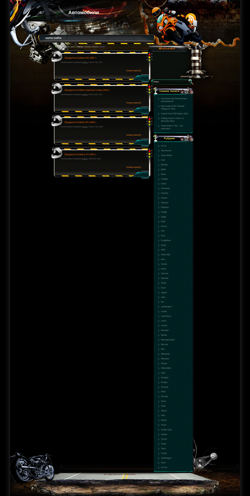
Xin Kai (164, 467)
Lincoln (164, 325)
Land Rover (166, 316)
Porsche (164, 387)
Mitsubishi (165, 354)
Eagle (163, 217)
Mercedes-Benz (168, 340)
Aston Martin (166, 155)
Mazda (164, 335)
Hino (163, 259)
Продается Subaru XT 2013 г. (81, 154)
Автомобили (83, 12)
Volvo (163, 463)
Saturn (164, 411)
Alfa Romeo (166, 150)
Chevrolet (165, 188)
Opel (163, 373)
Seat (163, 415)
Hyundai (164, 278)
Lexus (163, 321)
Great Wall (165, 254)
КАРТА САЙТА (53, 38)
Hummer (165, 273)
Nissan (164, 363)
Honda (164, 264)
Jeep (163, 297)
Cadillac (164, 179)
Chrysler (164, 193)
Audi (163, 160)
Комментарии (133, 70)
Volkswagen (166, 458)
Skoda (164, 420)
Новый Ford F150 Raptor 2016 (174, 114)
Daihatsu (165, 207)
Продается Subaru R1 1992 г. (81, 122)
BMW (163, 169)
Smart (163, 425)
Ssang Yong (166, 429)
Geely (163, 245)
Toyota (164, 453)
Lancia (164, 311)
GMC (163, 250)
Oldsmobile (166, 368)
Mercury (164, 344)
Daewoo (164, 203)
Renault (164, 396)
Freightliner (166, 240)
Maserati (165, 330)
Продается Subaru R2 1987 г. (81, 57)
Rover (163, 401)
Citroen (164, 198)
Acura (163, 146)
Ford (163, 236)
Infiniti (163, 283)
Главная (79, 47)
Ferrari (164, 226)
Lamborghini (166, 306)
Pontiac (164, 382)
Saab (163, 406)
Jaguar (164, 292)
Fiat (162, 231)
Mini (163, 349)
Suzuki (164, 439)
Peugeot (164, 377)
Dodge (164, 212)
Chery (163, 183)
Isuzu (163, 288)
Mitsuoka (165, 359)
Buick (163, 174)
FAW (163, 221)
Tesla (163, 448)
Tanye (163, 444)
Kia (162, 302)
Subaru (164, 434)
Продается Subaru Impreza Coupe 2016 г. (87, 90)
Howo (163, 269)
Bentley (164, 165)
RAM (163, 392)
